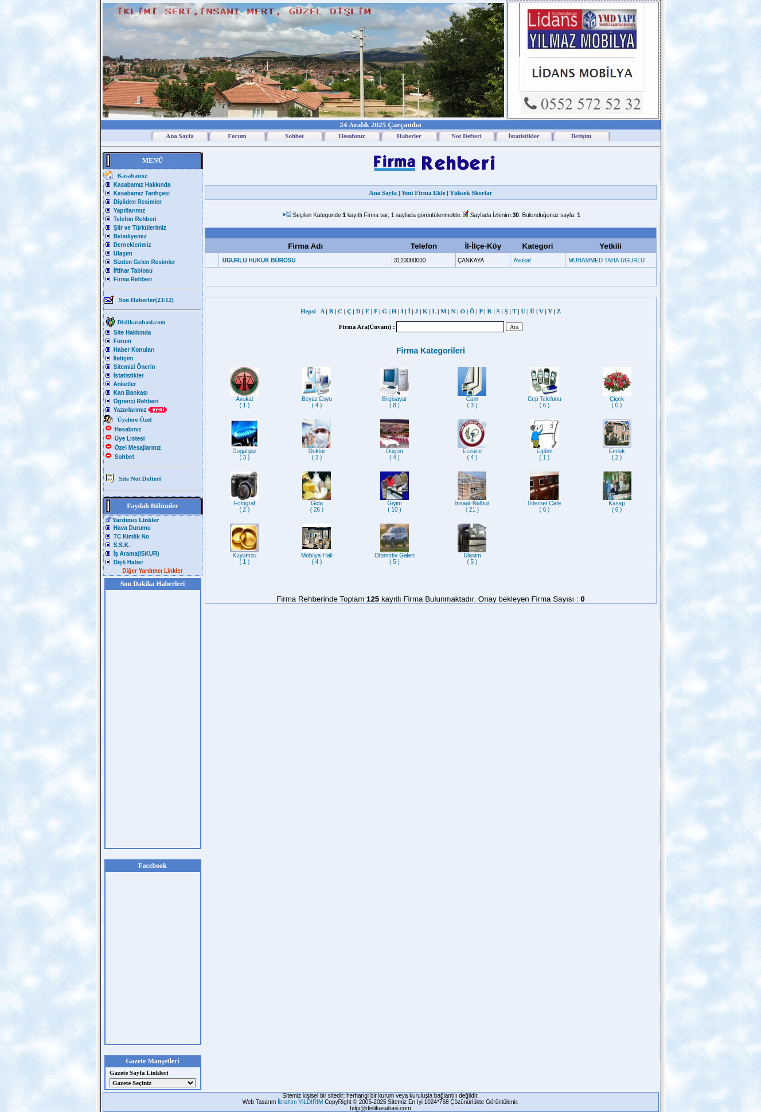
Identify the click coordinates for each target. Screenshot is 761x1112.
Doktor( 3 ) (316, 452)
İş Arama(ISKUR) (136, 554)
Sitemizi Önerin (134, 367)
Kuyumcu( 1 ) (244, 556)
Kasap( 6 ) (617, 504)
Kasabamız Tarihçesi (142, 193)
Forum (122, 341)
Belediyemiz (130, 236)
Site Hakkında (132, 332)
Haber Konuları (134, 350)
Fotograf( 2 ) (244, 504)
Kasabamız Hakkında (142, 185)
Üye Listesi (130, 438)
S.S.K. (122, 545)
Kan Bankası (131, 393)
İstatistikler (129, 375)
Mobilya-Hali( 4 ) (317, 556)
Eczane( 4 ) (472, 452)
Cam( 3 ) (472, 399)
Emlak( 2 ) (617, 452)
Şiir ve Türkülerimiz (140, 228)
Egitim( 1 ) (544, 452)
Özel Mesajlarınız (138, 448)
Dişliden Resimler (138, 202)
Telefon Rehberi (135, 219)
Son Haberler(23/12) (146, 299)
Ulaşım (123, 253)
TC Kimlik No (131, 536)
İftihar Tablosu (133, 271)
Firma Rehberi (133, 279)
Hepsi (310, 311)
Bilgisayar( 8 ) (394, 399)
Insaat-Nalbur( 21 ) (472, 504)
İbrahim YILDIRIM (301, 1102)
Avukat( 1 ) (244, 399)
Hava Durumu (132, 528)
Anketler (124, 384)
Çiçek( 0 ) (617, 399)
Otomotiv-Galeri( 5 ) (394, 556)
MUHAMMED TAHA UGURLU (606, 260)
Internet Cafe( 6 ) (544, 504)
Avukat (521, 260)
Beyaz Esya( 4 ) (317, 399)
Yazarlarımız (140, 410)
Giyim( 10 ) (394, 504)
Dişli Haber (128, 562)
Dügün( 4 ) (394, 452)
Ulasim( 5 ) (472, 556)
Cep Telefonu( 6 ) (544, 399)
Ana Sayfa (383, 192)
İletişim (123, 358)
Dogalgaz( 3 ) (244, 452)
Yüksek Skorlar (471, 192)
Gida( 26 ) (316, 504)
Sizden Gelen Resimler (144, 262)
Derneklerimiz (132, 245)
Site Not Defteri (140, 478)
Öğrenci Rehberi (136, 401)
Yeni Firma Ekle (423, 192)
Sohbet (124, 457)
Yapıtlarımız (130, 210)
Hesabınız (128, 429)
